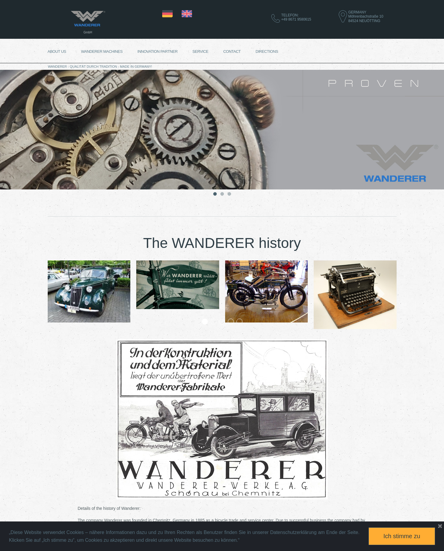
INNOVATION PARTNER (157, 51)
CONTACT (232, 51)
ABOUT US (57, 51)
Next (379, 295)
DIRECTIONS (267, 51)
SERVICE (200, 51)
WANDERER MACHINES (102, 51)
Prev (64, 295)
